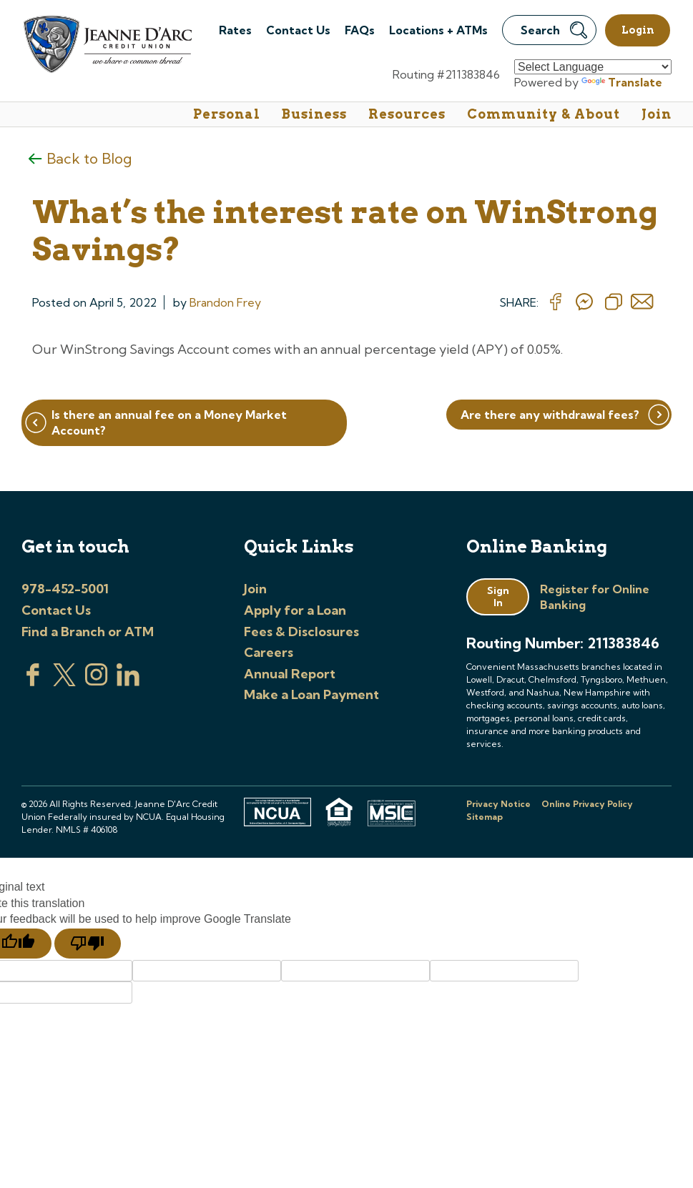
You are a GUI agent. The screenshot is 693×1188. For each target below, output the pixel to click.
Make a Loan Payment (311, 694)
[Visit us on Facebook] (32, 682)
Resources (407, 114)
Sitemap (484, 816)
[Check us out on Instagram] (96, 682)
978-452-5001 (65, 588)
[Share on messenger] (584, 302)
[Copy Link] (614, 302)
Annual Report (289, 673)
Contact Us (298, 30)
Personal (226, 114)
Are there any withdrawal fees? (550, 414)
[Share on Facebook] (556, 302)
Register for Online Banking (594, 597)
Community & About (543, 114)
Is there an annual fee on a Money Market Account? (169, 422)
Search (554, 30)
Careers (268, 652)
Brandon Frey (225, 302)
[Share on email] (642, 302)
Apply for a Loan (295, 610)
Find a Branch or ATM (87, 631)
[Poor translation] (87, 943)
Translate (621, 82)
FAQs (360, 30)
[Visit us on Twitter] (64, 682)
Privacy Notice (498, 803)
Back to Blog (89, 158)
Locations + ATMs (438, 30)
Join (657, 114)
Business (314, 114)
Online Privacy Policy (587, 803)
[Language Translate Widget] (593, 66)
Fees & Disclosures (301, 631)
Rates (235, 30)
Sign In (498, 596)
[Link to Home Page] (106, 46)
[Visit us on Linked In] (128, 682)
